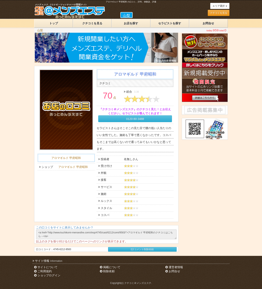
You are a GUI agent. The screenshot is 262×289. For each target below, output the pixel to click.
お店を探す (131, 23)
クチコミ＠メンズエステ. (138, 283)
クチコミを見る (218, 12)
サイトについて (46, 267)
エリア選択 (219, 5)
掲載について (110, 267)
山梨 (40, 30)
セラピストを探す (169, 23)
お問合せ (208, 23)
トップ (53, 23)
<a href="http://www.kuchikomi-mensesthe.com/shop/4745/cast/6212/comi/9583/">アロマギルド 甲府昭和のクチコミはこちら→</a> (106, 234)
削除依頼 (107, 271)
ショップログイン (47, 275)
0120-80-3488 (135, 118)
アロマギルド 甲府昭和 (66, 158)
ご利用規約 (43, 271)
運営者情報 (174, 267)
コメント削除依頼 (142, 249)
